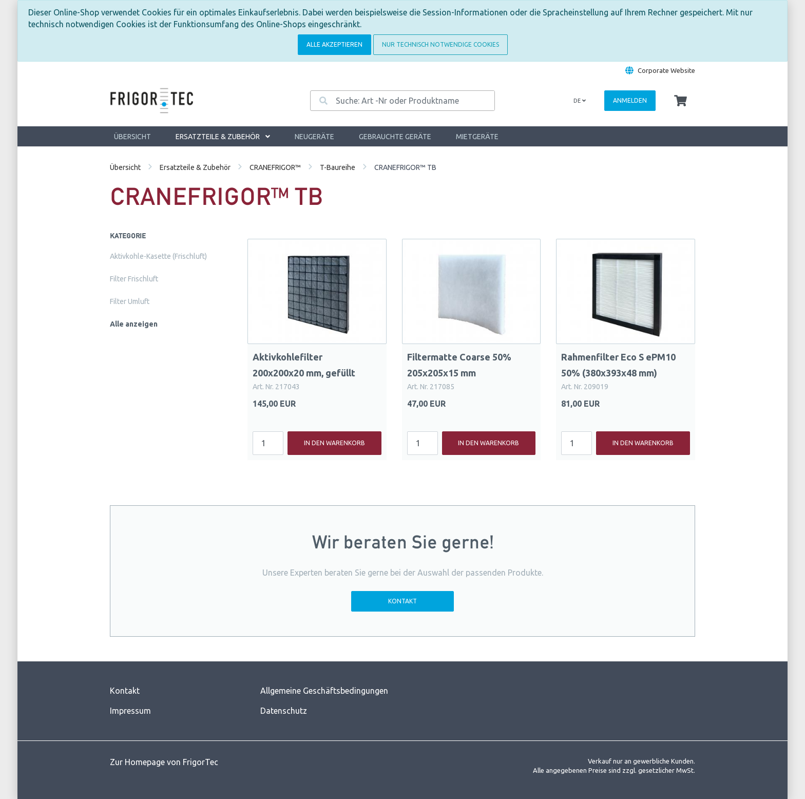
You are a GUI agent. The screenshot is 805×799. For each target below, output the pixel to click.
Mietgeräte (477, 136)
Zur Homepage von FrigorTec (164, 762)
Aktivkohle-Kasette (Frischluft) (158, 256)
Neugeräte (314, 136)
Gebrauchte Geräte (395, 136)
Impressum (130, 710)
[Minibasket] (680, 101)
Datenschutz (283, 710)
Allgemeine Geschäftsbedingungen (324, 690)
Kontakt (402, 601)
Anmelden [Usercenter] (630, 100)
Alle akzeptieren (334, 44)
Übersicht (132, 136)
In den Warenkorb (334, 443)
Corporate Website (666, 70)
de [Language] (579, 101)
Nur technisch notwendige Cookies (440, 44)
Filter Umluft (129, 301)
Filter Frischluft (134, 279)
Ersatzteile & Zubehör (223, 136)
